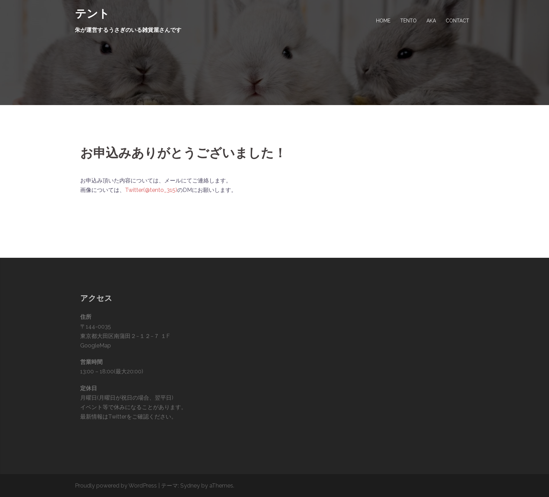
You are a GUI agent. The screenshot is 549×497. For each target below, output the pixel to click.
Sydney (190, 485)
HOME (383, 20)
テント (92, 13)
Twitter (117, 416)
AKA (431, 20)
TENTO (408, 20)
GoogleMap (95, 345)
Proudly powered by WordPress (116, 485)
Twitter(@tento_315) (151, 190)
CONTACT (457, 20)
